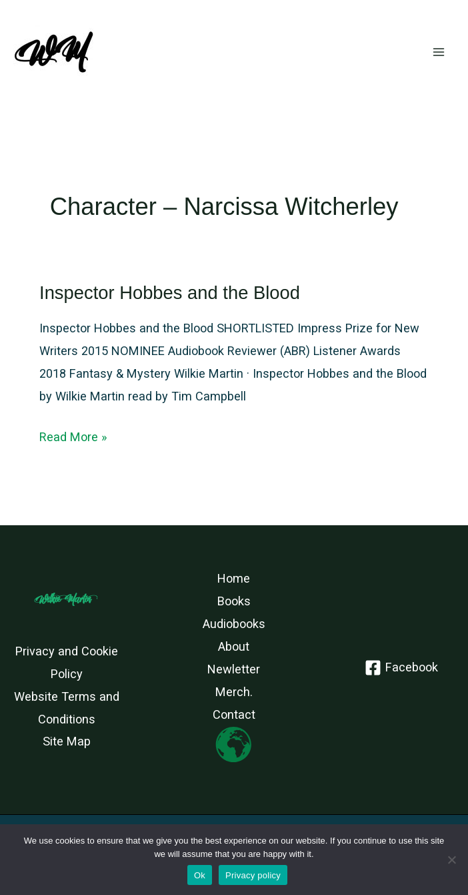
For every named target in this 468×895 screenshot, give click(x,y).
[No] (451, 859)
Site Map (67, 741)
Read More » (73, 437)
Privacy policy (253, 875)
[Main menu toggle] (439, 52)
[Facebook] (401, 667)
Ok (199, 875)
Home (233, 578)
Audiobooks (234, 624)
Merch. (234, 692)
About (233, 646)
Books (234, 601)
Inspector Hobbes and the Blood (169, 292)
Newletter (233, 669)
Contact (234, 714)
